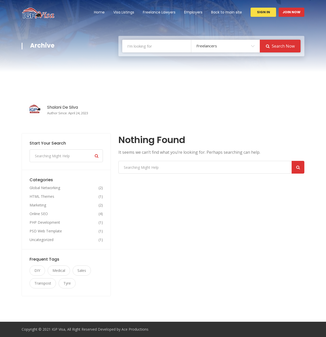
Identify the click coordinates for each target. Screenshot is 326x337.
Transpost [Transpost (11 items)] (42, 283)
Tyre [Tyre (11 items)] (67, 283)
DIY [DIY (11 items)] (37, 270)
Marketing (38, 205)
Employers (193, 12)
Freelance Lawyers (159, 12)
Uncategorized (41, 240)
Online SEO (39, 214)
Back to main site (226, 12)
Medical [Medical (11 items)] (58, 270)
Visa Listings (123, 12)
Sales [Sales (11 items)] (81, 270)
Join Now (291, 12)
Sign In (263, 12)
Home (99, 12)
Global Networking (45, 188)
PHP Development (45, 222)
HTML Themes (42, 196)
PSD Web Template (46, 231)
